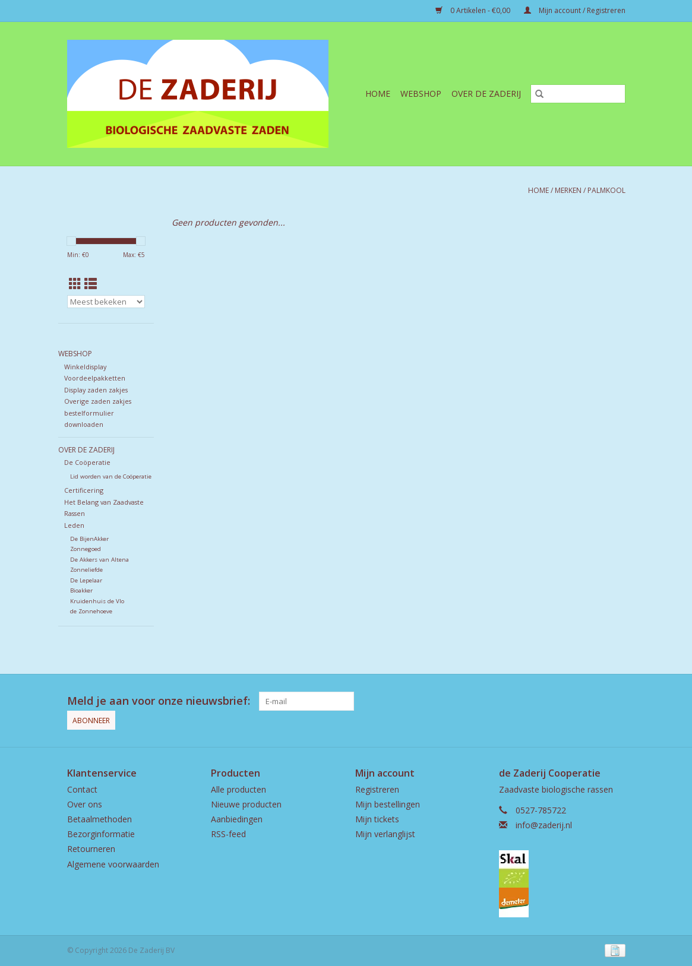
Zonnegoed (85, 549)
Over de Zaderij (486, 93)
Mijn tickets (377, 819)
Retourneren (91, 848)
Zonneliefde (86, 570)
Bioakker (81, 590)
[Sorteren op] (106, 301)
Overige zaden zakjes (97, 401)
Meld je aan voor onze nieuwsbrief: (158, 701)
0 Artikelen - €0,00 (473, 10)
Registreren (377, 789)
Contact (82, 789)
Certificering (83, 490)
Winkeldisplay (85, 366)
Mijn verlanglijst (385, 834)
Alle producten (238, 789)
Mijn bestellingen (387, 804)
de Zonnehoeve (91, 611)
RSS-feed (228, 834)
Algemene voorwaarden (113, 864)
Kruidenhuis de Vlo (97, 601)
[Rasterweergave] (75, 283)
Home (377, 93)
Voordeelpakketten (94, 377)
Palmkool (606, 190)
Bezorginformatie (101, 834)
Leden (74, 525)
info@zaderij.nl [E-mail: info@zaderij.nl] (544, 825)
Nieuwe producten (246, 804)
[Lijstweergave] (90, 283)
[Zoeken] (577, 93)
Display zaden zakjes (96, 389)
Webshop (420, 93)
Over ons (84, 804)
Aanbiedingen (237, 819)
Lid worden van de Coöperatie (110, 476)
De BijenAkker (89, 539)
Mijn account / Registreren (574, 10)
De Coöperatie (87, 462)
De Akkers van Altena (99, 559)
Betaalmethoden (99, 819)
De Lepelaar (86, 580)
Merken (568, 190)
